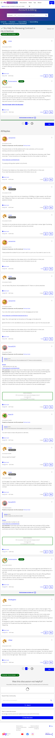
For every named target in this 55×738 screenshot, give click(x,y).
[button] (52, 41)
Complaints (18, 728)
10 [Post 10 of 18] (4, 464)
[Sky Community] (11, 2)
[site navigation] (1, 2)
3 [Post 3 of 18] (4, 207)
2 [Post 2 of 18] (4, 179)
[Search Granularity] (12, 15)
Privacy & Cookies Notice (21, 727)
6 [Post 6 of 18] (4, 293)
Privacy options (19, 725)
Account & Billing (27, 9)
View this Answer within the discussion (12, 104)
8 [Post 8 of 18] (4, 406)
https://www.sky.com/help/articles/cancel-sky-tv (15, 315)
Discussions (23, 2)
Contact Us (36, 728)
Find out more (26, 145)
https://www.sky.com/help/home (10, 159)
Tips (35, 2)
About (39, 2)
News (30, 2)
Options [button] (49, 28)
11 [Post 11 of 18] (4, 494)
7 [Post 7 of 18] (4, 338)
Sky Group (18, 730)
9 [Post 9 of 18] (4, 440)
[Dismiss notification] (29, 6)
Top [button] (52, 726)
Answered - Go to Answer (10, 34)
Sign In (51, 2)
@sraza (5, 358)
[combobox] (31, 15)
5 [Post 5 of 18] (4, 268)
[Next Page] (32, 123)
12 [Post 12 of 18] (4, 551)
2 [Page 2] (28, 123)
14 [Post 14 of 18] (4, 632)
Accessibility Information (34, 727)
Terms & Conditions (35, 725)
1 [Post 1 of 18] (4, 75)
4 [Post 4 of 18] (4, 233)
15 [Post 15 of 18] (4, 662)
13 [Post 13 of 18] (4, 112)
